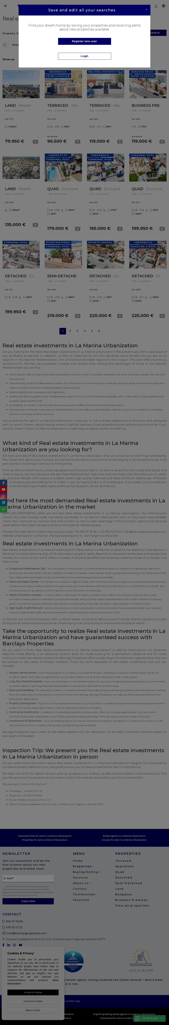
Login (84, 56)
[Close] (146, 9)
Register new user (84, 41)
